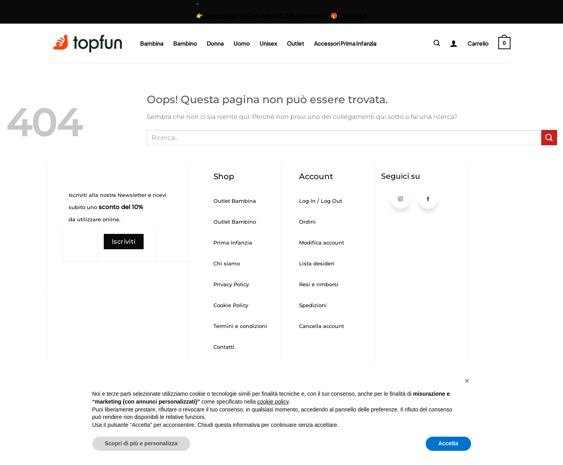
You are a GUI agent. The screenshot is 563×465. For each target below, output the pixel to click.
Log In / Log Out (320, 201)
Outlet (295, 43)
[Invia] (549, 137)
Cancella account (321, 326)
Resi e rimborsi (319, 284)
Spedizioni (313, 305)
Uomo (242, 43)
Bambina (151, 43)
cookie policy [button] (272, 401)
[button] (437, 43)
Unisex (268, 43)
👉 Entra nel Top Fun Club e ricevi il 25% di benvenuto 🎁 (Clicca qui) (281, 15)
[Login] (451, 43)
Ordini (307, 222)
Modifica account (321, 243)
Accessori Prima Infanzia (345, 43)
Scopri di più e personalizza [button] (141, 443)
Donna (215, 43)
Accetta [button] (448, 443)
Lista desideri (317, 264)
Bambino (185, 43)
